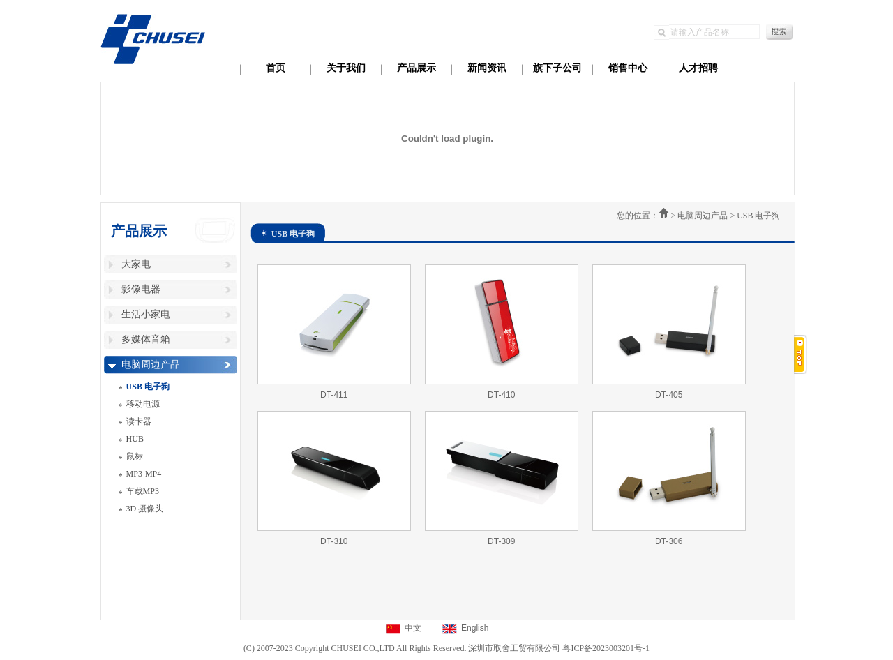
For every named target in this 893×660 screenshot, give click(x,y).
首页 (275, 68)
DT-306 (668, 541)
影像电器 (140, 289)
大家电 (136, 264)
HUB (135, 439)
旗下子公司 (557, 68)
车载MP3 (142, 491)
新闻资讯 (486, 68)
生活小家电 (145, 314)
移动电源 (143, 404)
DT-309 (501, 541)
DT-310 (333, 541)
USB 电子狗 (148, 386)
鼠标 (134, 456)
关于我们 (346, 68)
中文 (413, 628)
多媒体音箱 (145, 339)
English (474, 628)
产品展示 (416, 68)
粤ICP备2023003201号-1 (606, 648)
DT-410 (501, 395)
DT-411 (333, 395)
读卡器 (138, 421)
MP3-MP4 (144, 474)
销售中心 (627, 68)
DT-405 (668, 395)
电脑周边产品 (150, 364)
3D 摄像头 (145, 508)
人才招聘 (698, 68)
